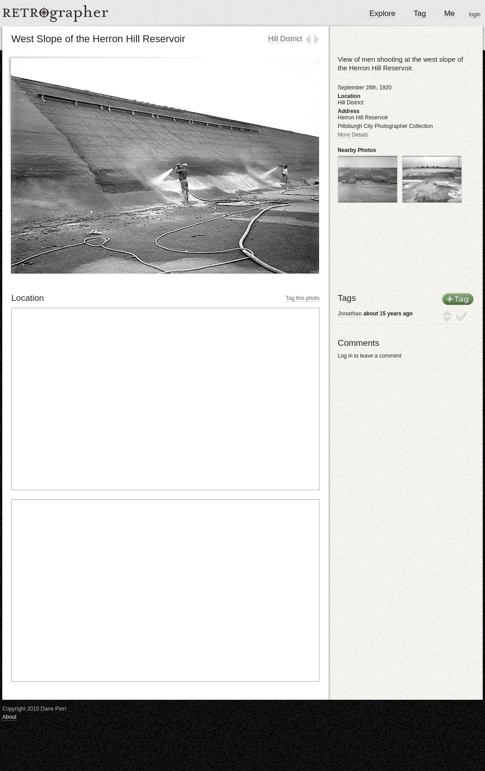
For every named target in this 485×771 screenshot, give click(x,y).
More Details (353, 135)
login (474, 14)
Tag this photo (303, 298)
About (9, 717)
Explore (382, 13)
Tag (419, 13)
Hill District (285, 39)
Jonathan (350, 313)
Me (449, 13)
